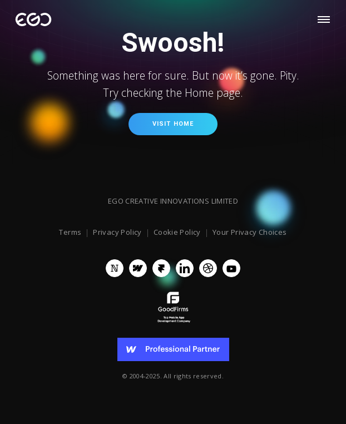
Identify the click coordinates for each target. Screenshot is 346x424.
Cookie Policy (177, 232)
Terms (70, 232)
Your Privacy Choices (249, 232)
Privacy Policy (117, 232)
